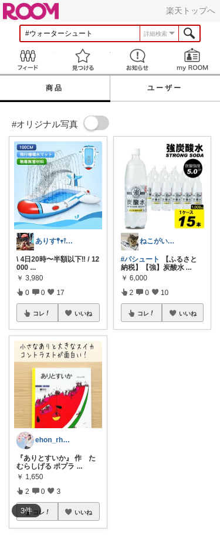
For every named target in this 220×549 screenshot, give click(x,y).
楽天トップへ (190, 10)
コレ (41, 313)
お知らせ (137, 59)
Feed (27, 59)
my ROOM (192, 59)
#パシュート (140, 259)
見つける (82, 59)
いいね (83, 313)
